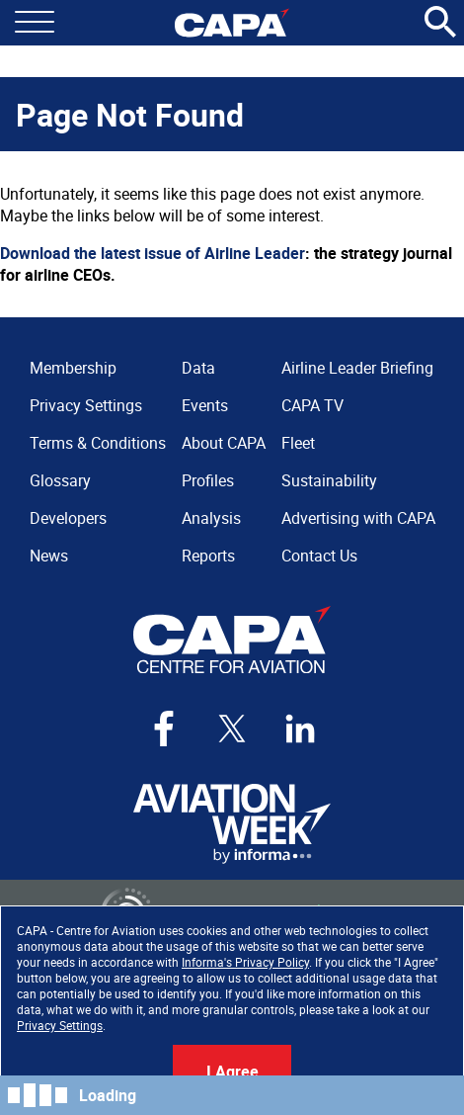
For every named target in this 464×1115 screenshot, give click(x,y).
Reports (208, 555)
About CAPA (224, 443)
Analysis (211, 518)
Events (205, 405)
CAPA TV (312, 405)
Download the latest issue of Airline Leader (152, 253)
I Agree (232, 1071)
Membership (73, 368)
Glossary (60, 480)
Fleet (298, 443)
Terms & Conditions (98, 443)
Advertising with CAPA (358, 518)
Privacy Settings (60, 1025)
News (49, 555)
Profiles (208, 480)
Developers (68, 518)
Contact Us (319, 555)
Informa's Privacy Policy (245, 962)
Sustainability (329, 480)
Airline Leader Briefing (357, 368)
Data (198, 368)
